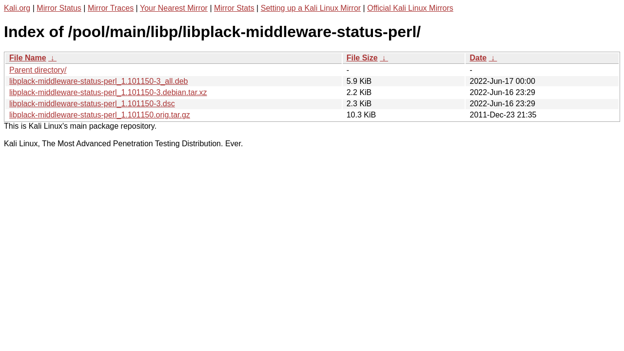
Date (478, 58)
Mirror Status (59, 8)
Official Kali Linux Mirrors (410, 8)
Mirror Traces (111, 8)
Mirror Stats (234, 8)
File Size (362, 58)
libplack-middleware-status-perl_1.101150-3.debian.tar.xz (108, 92)
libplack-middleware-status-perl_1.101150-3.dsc (92, 103)
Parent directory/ (37, 70)
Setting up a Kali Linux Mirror (311, 8)
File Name (27, 58)
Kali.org (17, 8)
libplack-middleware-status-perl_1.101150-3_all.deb (98, 81)
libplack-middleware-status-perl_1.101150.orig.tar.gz (99, 115)
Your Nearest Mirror (174, 8)
